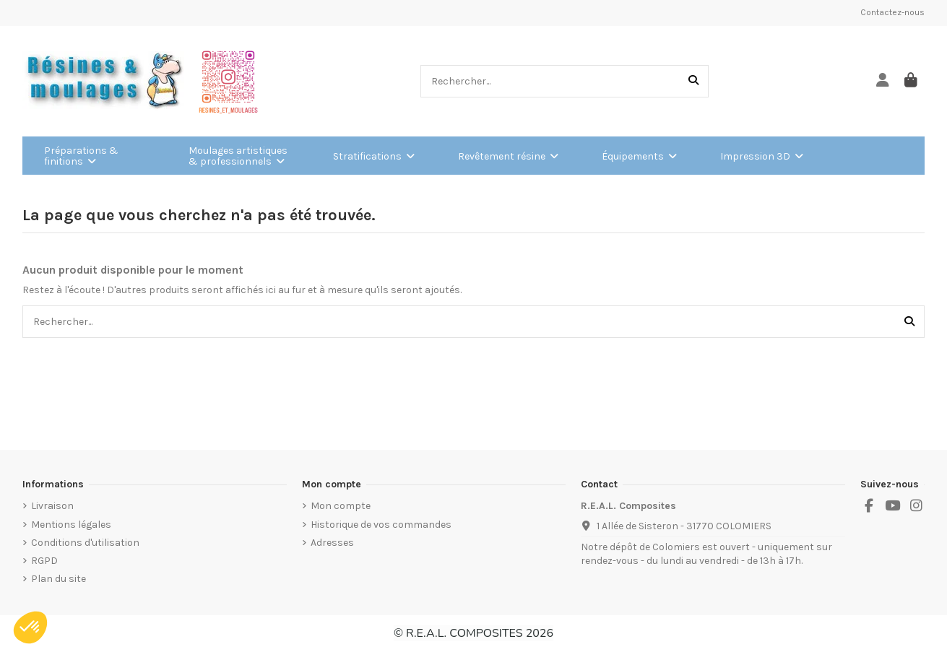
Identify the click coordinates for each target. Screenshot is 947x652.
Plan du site (58, 579)
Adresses (332, 542)
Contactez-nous (892, 12)
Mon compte (341, 506)
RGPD (44, 561)
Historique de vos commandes (381, 524)
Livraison (52, 506)
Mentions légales (71, 524)
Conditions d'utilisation (85, 542)
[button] (30, 627)
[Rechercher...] (693, 81)
